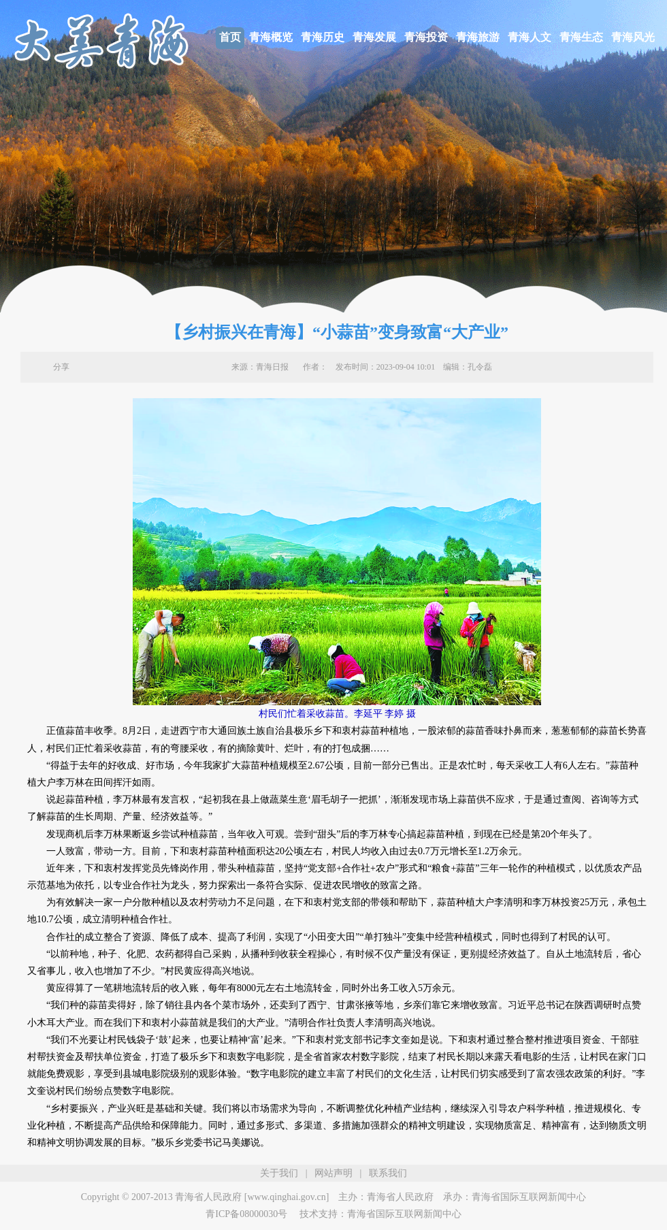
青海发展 (374, 37)
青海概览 (271, 37)
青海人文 (529, 37)
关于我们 (279, 1173)
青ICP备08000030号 (246, 1214)
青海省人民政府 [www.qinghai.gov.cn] (252, 1197)
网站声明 (333, 1173)
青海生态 (581, 37)
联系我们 (388, 1173)
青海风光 (633, 37)
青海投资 (426, 37)
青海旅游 (478, 37)
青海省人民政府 (400, 1197)
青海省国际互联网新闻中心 (529, 1197)
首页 (230, 37)
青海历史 (322, 37)
